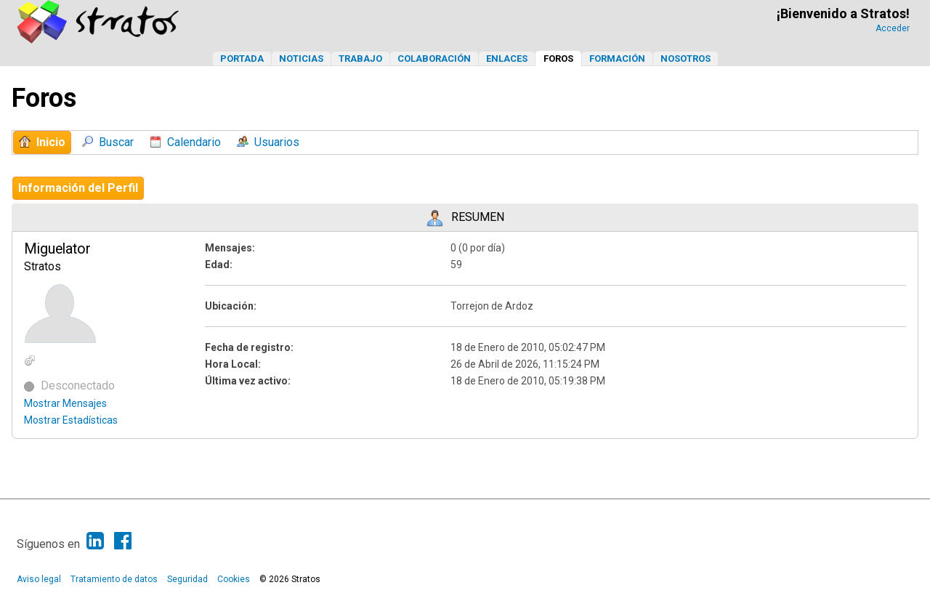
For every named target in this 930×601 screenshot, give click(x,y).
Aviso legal (39, 579)
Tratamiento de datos (114, 579)
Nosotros (685, 58)
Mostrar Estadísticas (71, 420)
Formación (617, 58)
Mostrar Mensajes (65, 403)
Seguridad (187, 579)
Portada (242, 58)
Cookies (233, 579)
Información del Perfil (78, 188)
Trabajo (360, 58)
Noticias (301, 58)
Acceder (893, 28)
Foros (558, 58)
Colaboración (434, 58)
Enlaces (506, 58)
